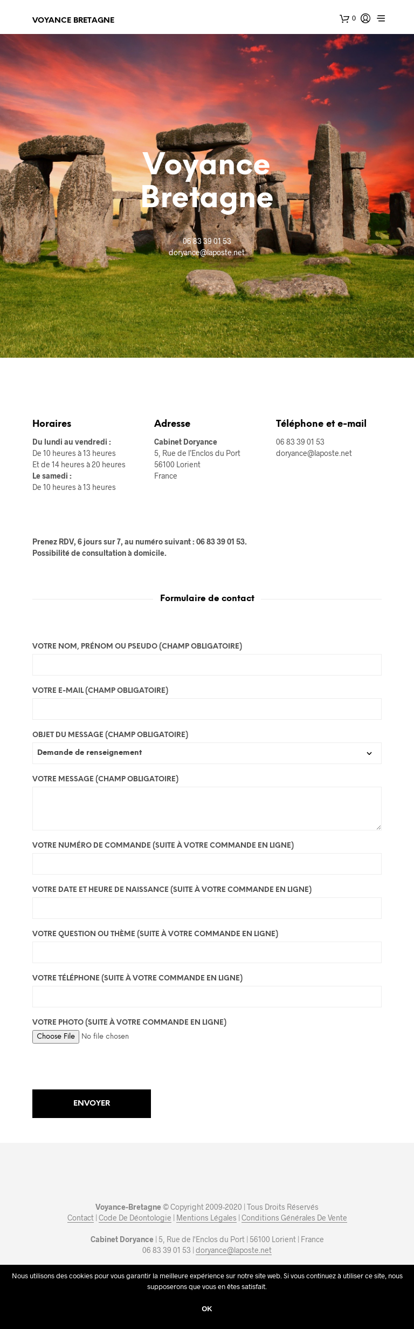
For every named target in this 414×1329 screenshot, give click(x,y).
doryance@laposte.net (234, 1250)
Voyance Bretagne (73, 21)
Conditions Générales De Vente (294, 1218)
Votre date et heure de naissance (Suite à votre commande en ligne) (207, 903)
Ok (207, 1309)
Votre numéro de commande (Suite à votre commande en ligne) (207, 858)
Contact (80, 1218)
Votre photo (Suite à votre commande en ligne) (207, 1029)
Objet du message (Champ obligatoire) (207, 744)
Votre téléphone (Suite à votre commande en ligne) (207, 991)
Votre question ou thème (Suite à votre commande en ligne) (207, 947)
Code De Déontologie (135, 1218)
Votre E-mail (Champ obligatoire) (207, 703)
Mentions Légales (206, 1218)
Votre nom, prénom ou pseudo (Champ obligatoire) (207, 659)
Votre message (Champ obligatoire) (207, 803)
